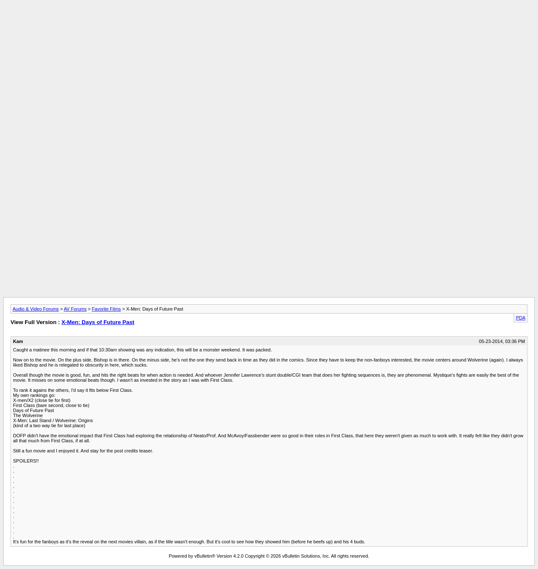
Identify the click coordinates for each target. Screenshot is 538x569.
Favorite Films (106, 308)
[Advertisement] (269, 22)
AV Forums (75, 308)
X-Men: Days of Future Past (97, 322)
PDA (520, 317)
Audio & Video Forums (36, 308)
